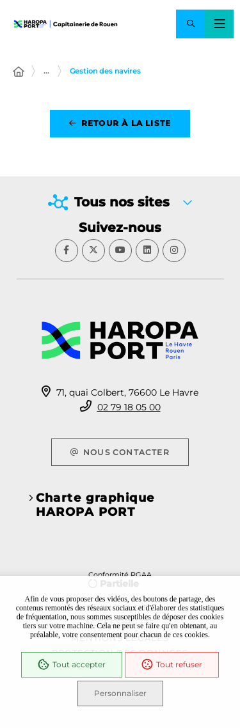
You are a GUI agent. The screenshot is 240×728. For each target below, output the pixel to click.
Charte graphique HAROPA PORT (95, 505)
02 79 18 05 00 (129, 407)
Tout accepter (72, 665)
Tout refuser (171, 665)
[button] (190, 24)
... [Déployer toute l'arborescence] (46, 70)
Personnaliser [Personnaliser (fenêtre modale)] (120, 693)
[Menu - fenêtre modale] (219, 24)
